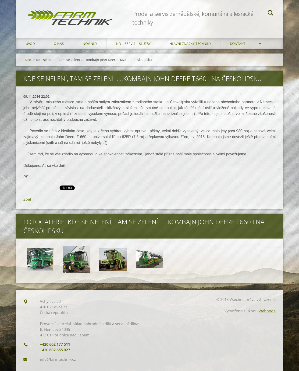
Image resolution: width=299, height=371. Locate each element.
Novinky (90, 43)
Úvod (30, 43)
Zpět (27, 199)
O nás (59, 43)
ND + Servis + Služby (133, 43)
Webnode (267, 311)
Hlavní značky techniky (190, 43)
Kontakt (237, 43)
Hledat (270, 13)
